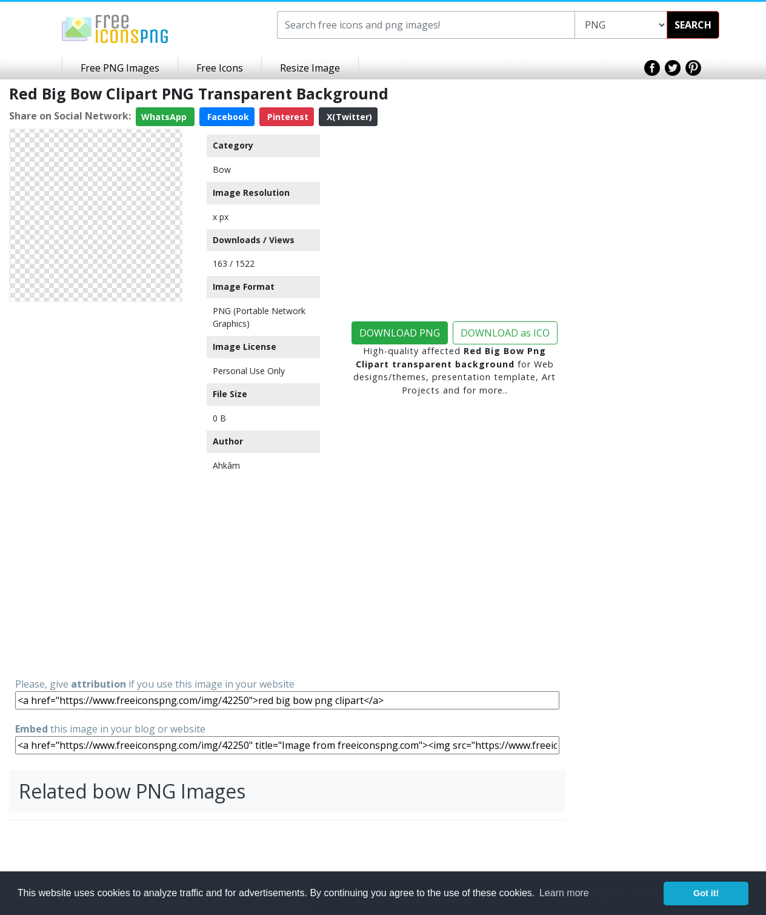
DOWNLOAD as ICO (505, 333)
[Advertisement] (95, 489)
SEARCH (692, 25)
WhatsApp (165, 116)
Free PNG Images (120, 68)
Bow (222, 169)
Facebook (227, 116)
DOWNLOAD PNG (399, 333)
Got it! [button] (706, 893)
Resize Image (310, 68)
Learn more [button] (564, 893)
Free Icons (219, 68)
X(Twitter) (348, 116)
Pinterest (286, 116)
